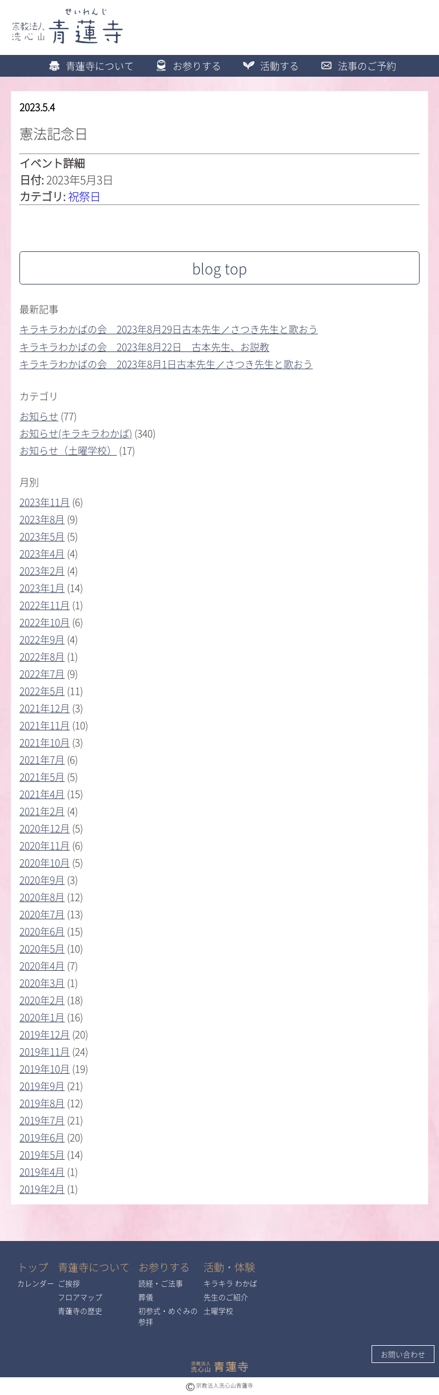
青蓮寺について (88, 65)
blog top (219, 268)
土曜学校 (218, 1310)
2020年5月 (42, 948)
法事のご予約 (355, 65)
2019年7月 (42, 1120)
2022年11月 (44, 605)
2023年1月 (42, 587)
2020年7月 (42, 914)
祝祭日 (84, 196)
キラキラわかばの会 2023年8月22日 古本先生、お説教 (144, 346)
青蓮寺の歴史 (80, 1310)
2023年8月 (42, 519)
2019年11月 (44, 1051)
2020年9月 (42, 879)
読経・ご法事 (160, 1283)
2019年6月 (42, 1137)
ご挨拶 (69, 1283)
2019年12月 (44, 1034)
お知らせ (38, 416)
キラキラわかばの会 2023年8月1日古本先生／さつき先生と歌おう (166, 364)
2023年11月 (44, 502)
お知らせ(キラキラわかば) (75, 433)
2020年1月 (42, 1017)
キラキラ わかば (230, 1283)
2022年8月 (42, 656)
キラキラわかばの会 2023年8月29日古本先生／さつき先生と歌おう (168, 329)
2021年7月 (42, 759)
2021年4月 (42, 794)
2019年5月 (42, 1154)
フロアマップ (80, 1296)
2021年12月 (44, 708)
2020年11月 (44, 845)
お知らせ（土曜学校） (68, 450)
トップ (32, 1267)
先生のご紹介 (225, 1296)
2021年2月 (42, 811)
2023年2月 (42, 570)
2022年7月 (42, 673)
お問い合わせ (403, 1354)
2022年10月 (44, 622)
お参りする (185, 65)
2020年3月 (42, 982)
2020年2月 (42, 1000)
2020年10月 (44, 862)
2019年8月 (42, 1103)
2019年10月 (44, 1068)
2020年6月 (42, 931)
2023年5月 (42, 536)
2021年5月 (42, 776)
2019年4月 (42, 1171)
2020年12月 (44, 828)
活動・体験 (229, 1267)
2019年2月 (42, 1188)
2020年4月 (42, 965)
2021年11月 (44, 725)
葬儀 (145, 1296)
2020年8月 (42, 897)
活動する (268, 65)
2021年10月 (44, 742)
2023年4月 (42, 553)
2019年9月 (42, 1085)
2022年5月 (42, 690)
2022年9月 (42, 639)
